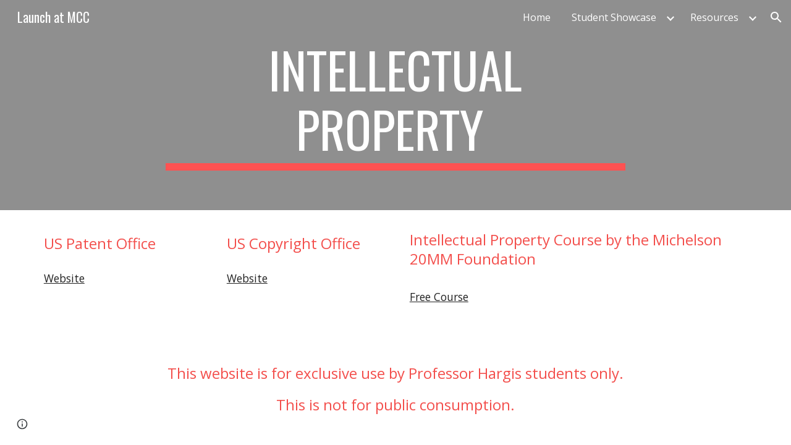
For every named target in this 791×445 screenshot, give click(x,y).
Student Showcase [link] (614, 17)
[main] (395, 105)
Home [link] (537, 17)
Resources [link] (714, 17)
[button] (776, 17)
